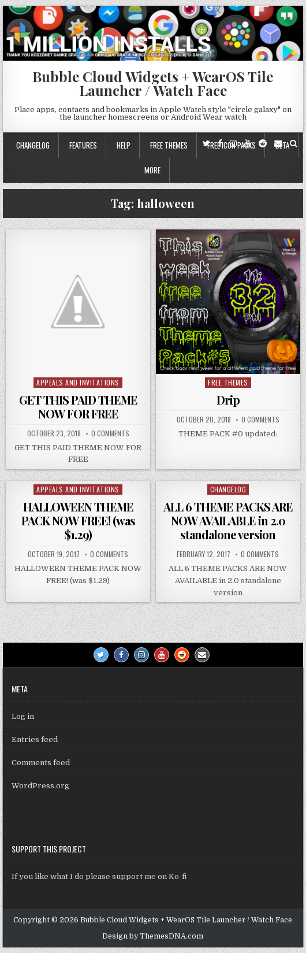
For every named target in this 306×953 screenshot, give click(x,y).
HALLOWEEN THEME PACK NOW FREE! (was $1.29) (78, 520)
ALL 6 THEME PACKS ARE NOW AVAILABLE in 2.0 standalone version (228, 520)
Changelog (33, 145)
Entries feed (35, 739)
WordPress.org (40, 785)
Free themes (169, 145)
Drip (228, 399)
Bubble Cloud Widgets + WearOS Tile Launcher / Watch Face (152, 83)
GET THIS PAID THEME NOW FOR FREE (78, 406)
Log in (23, 716)
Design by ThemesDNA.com (152, 936)
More (152, 170)
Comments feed (41, 762)
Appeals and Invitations (78, 382)
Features (83, 145)
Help (123, 145)
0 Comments (110, 433)
